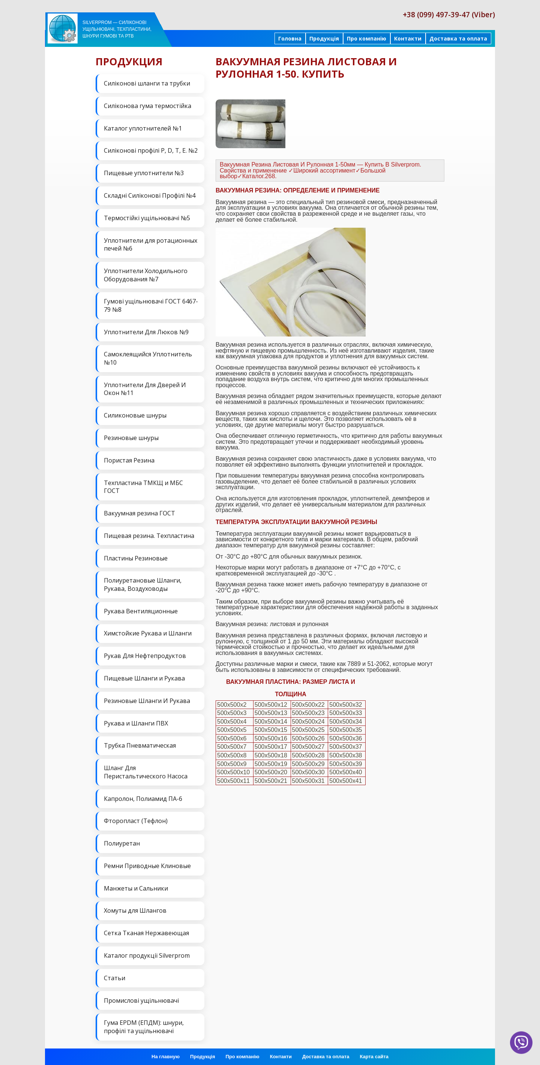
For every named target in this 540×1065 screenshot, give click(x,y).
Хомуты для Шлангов (135, 908)
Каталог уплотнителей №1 (143, 128)
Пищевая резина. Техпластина (149, 534)
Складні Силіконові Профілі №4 (149, 195)
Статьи (114, 975)
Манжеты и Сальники (136, 886)
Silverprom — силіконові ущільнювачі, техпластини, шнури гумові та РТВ (117, 29)
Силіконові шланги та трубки (147, 83)
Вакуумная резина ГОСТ (139, 512)
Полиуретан (122, 841)
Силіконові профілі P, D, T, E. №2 (151, 150)
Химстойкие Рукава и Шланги (148, 632)
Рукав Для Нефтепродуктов (145, 654)
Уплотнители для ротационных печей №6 (150, 244)
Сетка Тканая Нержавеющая (146, 931)
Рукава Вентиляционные (141, 609)
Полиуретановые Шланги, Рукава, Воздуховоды (143, 583)
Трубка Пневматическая (140, 743)
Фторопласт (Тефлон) (136, 819)
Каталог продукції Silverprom (147, 953)
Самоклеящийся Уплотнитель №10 (148, 357)
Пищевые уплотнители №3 (144, 172)
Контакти (408, 38)
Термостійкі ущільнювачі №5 (147, 217)
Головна (290, 38)
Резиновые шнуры (131, 437)
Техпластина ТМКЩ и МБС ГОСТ (143, 485)
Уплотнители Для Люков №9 (146, 331)
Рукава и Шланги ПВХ (136, 721)
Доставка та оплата (458, 38)
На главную (166, 1053)
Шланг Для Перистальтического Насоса (146, 770)
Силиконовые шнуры (135, 414)
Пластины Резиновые (136, 557)
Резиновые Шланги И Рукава (147, 699)
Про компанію (366, 38)
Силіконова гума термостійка (147, 106)
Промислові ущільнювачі (141, 997)
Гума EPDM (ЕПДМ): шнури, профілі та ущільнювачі (144, 1024)
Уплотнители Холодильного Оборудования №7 (146, 274)
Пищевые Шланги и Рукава (144, 676)
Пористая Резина (129, 459)
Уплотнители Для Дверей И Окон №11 (145, 388)
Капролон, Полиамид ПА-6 (143, 796)
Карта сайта (374, 1053)
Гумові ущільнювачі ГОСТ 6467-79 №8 (151, 305)
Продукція (324, 38)
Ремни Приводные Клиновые (147, 863)
